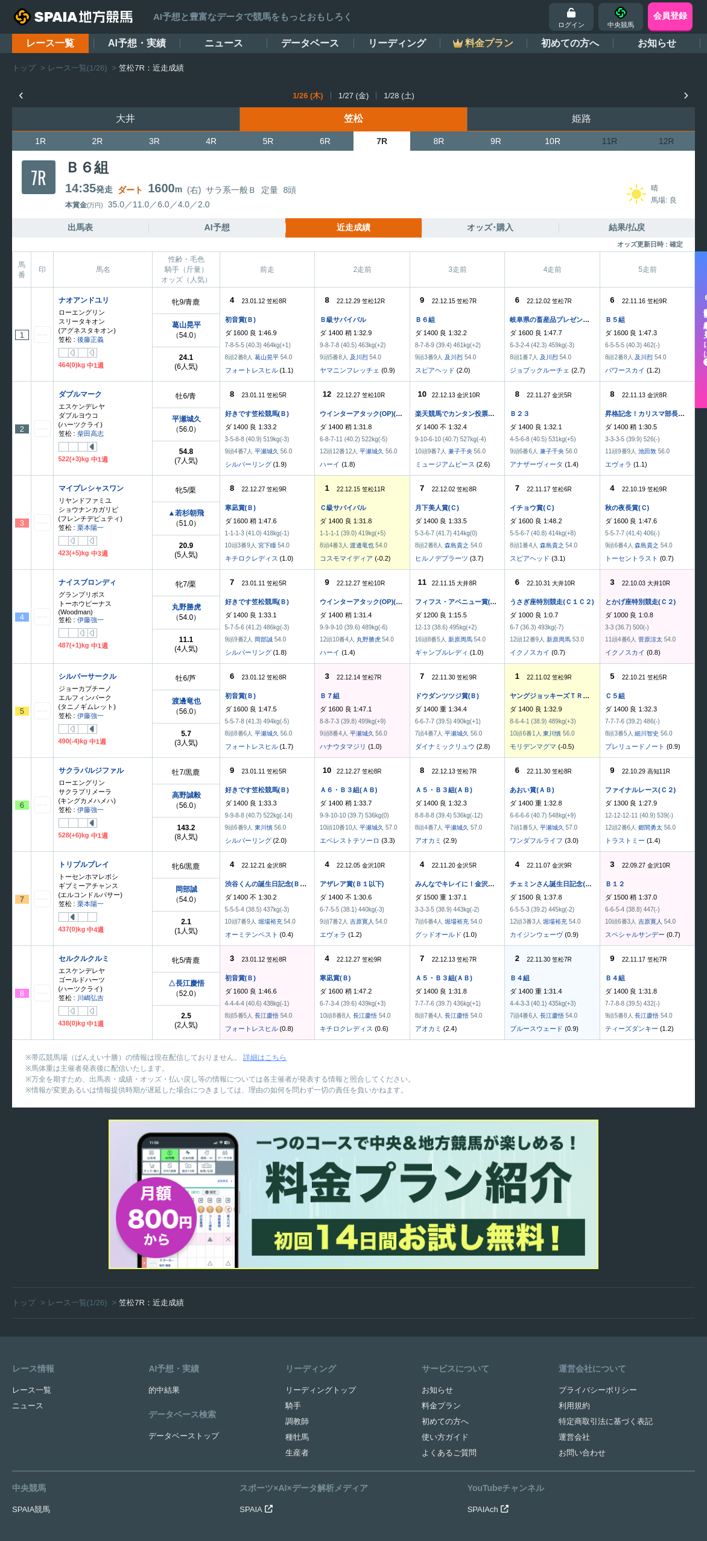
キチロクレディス (251, 558)
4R (211, 141)
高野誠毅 (186, 795)
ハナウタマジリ (343, 746)
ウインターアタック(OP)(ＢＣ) (365, 413)
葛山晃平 (186, 325)
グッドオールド (438, 934)
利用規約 (574, 1269)
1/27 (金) (353, 95)
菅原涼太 (650, 639)
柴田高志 (90, 433)
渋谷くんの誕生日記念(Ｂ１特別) (273, 883)
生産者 (297, 1316)
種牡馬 (297, 1300)
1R (40, 141)
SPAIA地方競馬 (340, 1513)
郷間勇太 (650, 827)
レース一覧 (50, 43)
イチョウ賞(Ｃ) (532, 507)
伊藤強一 (90, 619)
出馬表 (80, 227)
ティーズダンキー (631, 1028)
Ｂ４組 (520, 978)
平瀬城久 (186, 419)
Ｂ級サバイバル (343, 319)
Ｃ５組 (615, 695)
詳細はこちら (265, 1057)
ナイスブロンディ (87, 582)
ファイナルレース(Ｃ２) (640, 789)
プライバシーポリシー (598, 1253)
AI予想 (217, 227)
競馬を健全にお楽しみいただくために (406, 1465)
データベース (310, 43)
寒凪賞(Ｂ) (240, 507)
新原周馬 (460, 639)
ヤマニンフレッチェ (349, 370)
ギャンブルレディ (441, 652)
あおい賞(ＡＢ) (532, 789)
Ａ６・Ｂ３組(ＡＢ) (348, 789)
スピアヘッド (435, 370)
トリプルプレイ (84, 864)
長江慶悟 (267, 1015)
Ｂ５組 (615, 319)
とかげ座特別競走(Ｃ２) (640, 601)
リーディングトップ (320, 1253)
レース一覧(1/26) (77, 67)
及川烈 (359, 357)
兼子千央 (460, 451)
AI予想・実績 (137, 43)
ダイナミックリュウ (445, 746)
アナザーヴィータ (536, 464)
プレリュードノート (635, 746)
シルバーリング (248, 464)
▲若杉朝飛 (186, 513)
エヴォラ (618, 464)
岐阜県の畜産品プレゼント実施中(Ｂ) (565, 319)
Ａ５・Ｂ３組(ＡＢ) (443, 789)
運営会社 (574, 1300)
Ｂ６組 (425, 319)
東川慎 (552, 733)
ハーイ (330, 464)
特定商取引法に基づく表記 (606, 1285)
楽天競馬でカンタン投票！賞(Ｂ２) (467, 413)
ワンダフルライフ (536, 840)
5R (268, 141)
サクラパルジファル (91, 770)
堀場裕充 (270, 921)
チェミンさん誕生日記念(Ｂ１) (555, 883)
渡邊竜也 (362, 545)
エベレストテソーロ (349, 840)
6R (325, 141)
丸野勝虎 (186, 607)
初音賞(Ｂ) (240, 319)
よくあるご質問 (449, 1316)
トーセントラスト (631, 558)
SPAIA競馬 (31, 1373)
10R (552, 141)
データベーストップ (183, 1299)
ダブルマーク (80, 394)
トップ (24, 67)
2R (97, 141)
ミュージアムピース (445, 464)
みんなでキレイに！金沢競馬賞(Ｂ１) (470, 883)
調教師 (297, 1285)
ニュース (223, 43)
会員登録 (670, 15)
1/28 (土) (399, 95)
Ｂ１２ (615, 883)
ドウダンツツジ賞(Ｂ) (447, 695)
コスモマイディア (346, 558)
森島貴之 (457, 545)
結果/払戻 (627, 227)
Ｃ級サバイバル (343, 507)
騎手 (293, 1269)
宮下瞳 (267, 545)
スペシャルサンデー (635, 934)
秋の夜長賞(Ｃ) (627, 507)
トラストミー (625, 840)
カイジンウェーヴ (536, 934)
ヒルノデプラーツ (441, 558)
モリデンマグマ (533, 746)
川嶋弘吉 (90, 997)
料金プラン (441, 1269)
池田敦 (647, 451)
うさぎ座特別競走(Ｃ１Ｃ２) (552, 601)
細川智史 (647, 733)
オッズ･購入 (490, 227)
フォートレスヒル (251, 370)
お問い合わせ (582, 1316)
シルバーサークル (87, 676)
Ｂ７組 (330, 695)
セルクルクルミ (84, 958)
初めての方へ (570, 43)
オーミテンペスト (251, 934)
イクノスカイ (530, 652)
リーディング (397, 43)
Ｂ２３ (520, 413)
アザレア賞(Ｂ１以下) (352, 883)
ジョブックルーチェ (539, 370)
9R (495, 141)
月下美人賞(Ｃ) (437, 507)
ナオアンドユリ (84, 300)
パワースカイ (625, 370)
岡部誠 (264, 639)
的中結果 (164, 1253)
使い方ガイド (445, 1300)
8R (439, 141)
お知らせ (657, 43)
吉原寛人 (362, 921)
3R (154, 141)
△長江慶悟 (186, 983)
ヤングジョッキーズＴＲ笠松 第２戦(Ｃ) (571, 695)
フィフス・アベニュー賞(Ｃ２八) (463, 601)
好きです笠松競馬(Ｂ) (257, 413)
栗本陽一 (90, 527)
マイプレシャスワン (91, 488)
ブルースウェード (536, 1028)
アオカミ (428, 840)
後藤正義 (90, 339)
